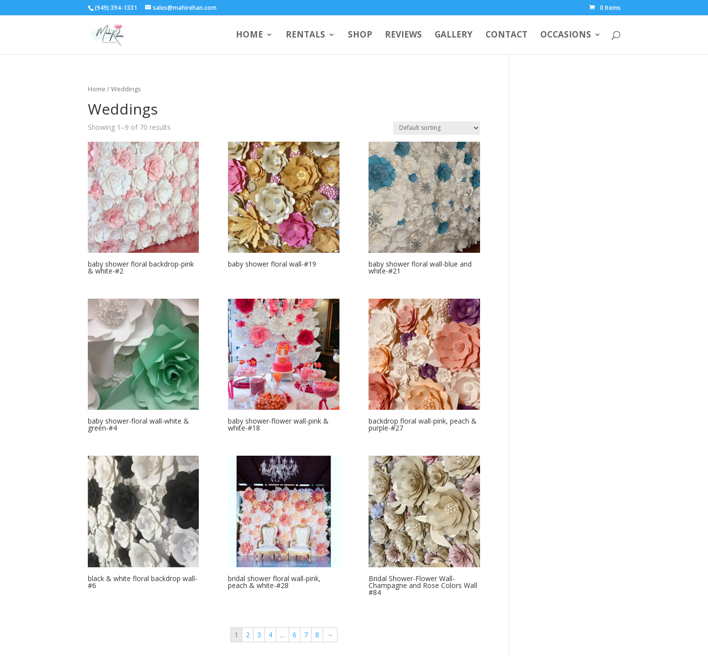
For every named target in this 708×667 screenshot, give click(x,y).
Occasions (565, 35)
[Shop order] (436, 128)
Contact (506, 35)
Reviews (403, 35)
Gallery (454, 35)
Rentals (305, 35)
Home (249, 35)
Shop (360, 35)
